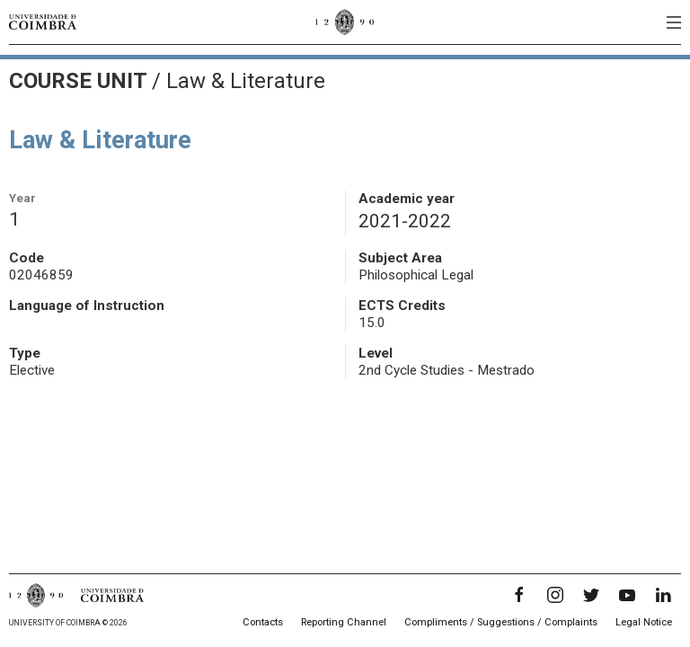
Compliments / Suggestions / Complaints (500, 622)
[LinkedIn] (663, 595)
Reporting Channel (343, 622)
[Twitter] (591, 595)
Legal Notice (643, 622)
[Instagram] (555, 595)
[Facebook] (519, 595)
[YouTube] (627, 595)
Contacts (263, 622)
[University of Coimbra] (42, 21)
